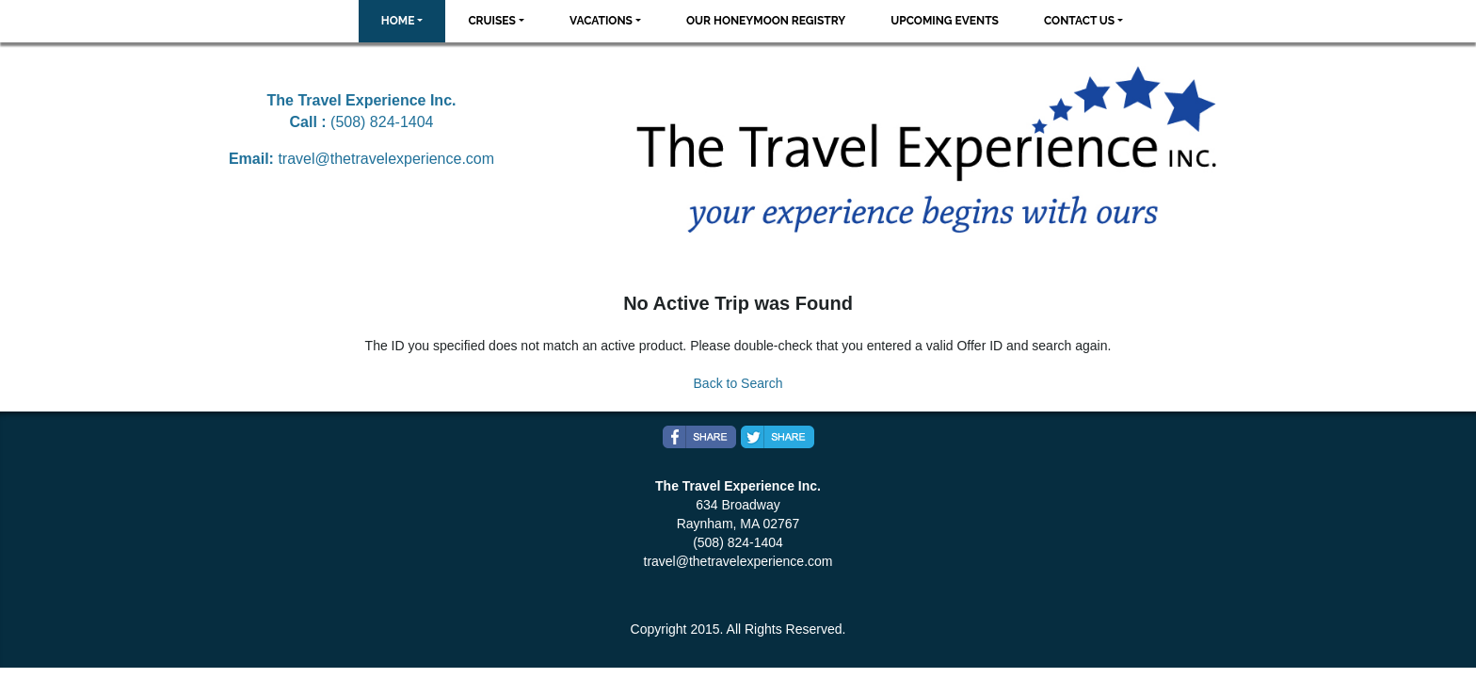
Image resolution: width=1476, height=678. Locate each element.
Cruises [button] (492, 20)
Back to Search (738, 383)
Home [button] (398, 20)
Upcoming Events (944, 20)
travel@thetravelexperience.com (386, 159)
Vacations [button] (601, 20)
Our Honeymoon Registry (765, 20)
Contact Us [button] (1079, 20)
